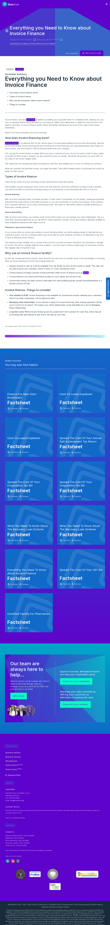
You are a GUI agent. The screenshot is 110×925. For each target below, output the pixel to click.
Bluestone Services (13, 757)
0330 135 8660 (28, 836)
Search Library (14, 765)
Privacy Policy (68, 904)
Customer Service (13, 807)
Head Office (10, 789)
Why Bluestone (11, 761)
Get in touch (18, 696)
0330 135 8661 (18, 838)
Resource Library (48, 39)
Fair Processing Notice (82, 904)
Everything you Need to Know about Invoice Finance (32, 43)
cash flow (31, 120)
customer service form (13, 813)
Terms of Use (31, 904)
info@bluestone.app (17, 800)
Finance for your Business (21, 40)
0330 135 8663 (24, 843)
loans (86, 273)
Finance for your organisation (76, 681)
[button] (106, 4)
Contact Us (10, 832)
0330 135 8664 (21, 845)
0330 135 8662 (23, 840)
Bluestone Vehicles (13, 753)
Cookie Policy (42, 904)
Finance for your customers (75, 704)
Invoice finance (11, 143)
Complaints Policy (18, 818)
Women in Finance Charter (59, 907)
